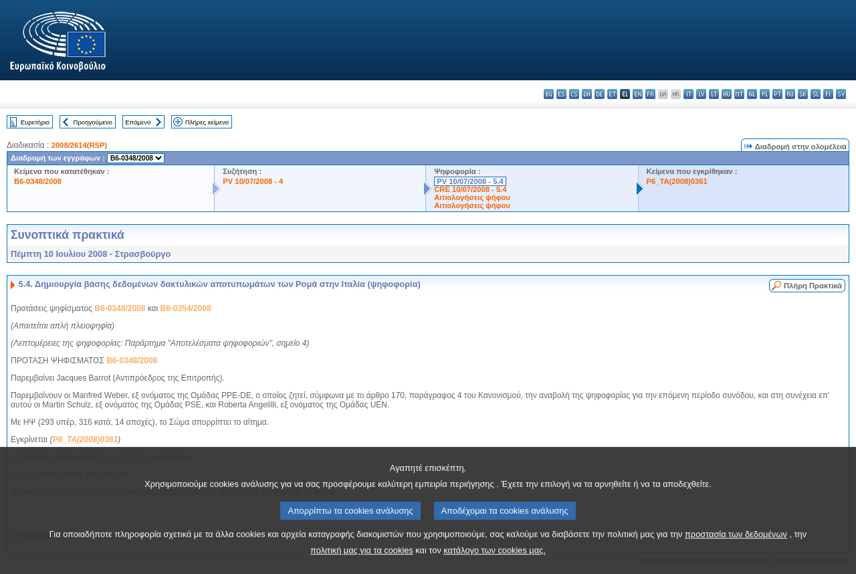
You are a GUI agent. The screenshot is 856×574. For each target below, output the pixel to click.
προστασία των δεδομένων (736, 552)
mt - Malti (739, 94)
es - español (561, 94)
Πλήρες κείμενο (207, 122)
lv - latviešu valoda (701, 94)
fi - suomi (828, 94)
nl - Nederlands (752, 94)
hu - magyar (727, 94)
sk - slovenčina (803, 94)
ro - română (790, 94)
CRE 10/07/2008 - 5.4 (470, 189)
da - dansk (587, 94)
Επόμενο (137, 122)
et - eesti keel (612, 94)
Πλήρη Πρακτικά (813, 286)
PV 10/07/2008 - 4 (253, 181)
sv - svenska (841, 94)
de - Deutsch (600, 94)
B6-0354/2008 (185, 308)
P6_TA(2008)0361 (677, 181)
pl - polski (765, 94)
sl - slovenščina (816, 94)
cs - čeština (574, 94)
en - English (638, 94)
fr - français (650, 94)
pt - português (777, 94)
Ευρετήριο (35, 122)
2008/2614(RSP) (79, 145)
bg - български (549, 94)
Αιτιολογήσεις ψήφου (472, 197)
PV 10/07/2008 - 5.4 (470, 181)
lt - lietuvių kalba (714, 94)
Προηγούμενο (92, 122)
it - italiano (688, 94)
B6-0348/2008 (38, 181)
